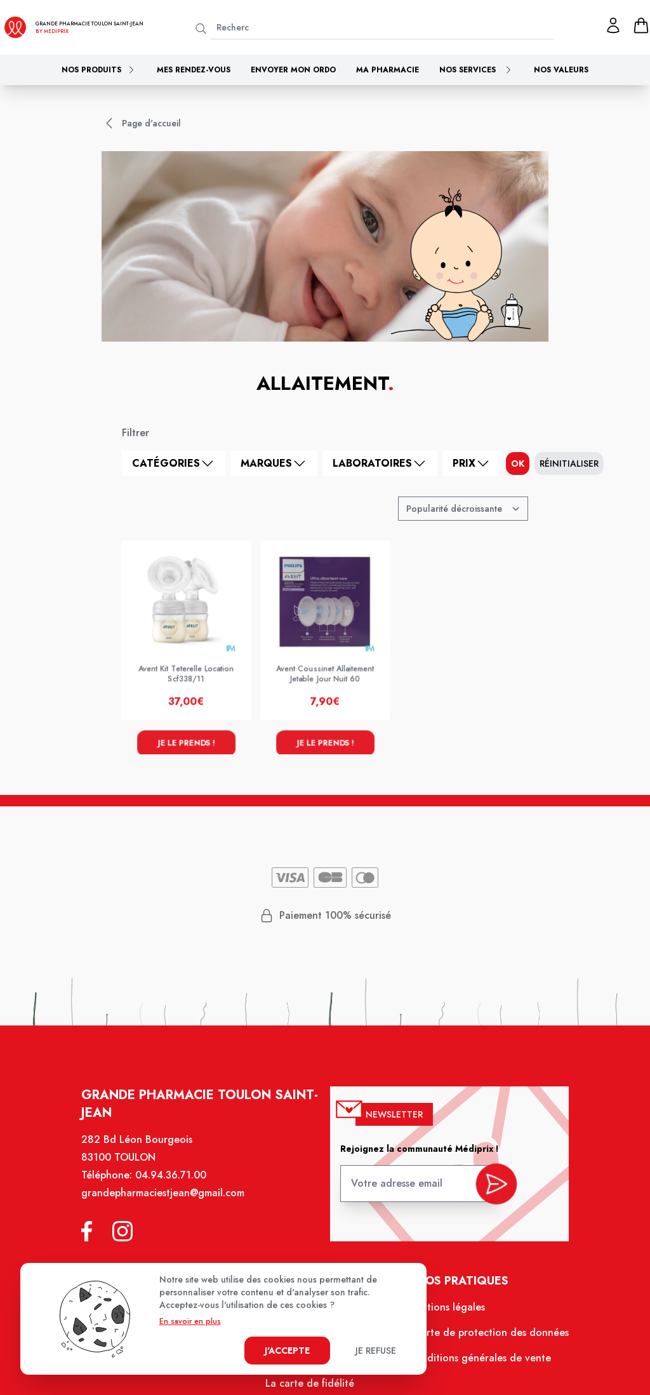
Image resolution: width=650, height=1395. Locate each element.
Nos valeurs (561, 70)
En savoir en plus (190, 1321)
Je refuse (375, 1350)
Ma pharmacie (387, 70)
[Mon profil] (613, 25)
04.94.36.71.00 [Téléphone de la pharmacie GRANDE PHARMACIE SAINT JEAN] (176, 1186)
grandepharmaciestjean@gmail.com (169, 1203)
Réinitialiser (569, 463)
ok (517, 463)
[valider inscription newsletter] (490, 1191)
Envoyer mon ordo (293, 70)
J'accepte (287, 1350)
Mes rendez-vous (193, 70)
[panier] (641, 25)
